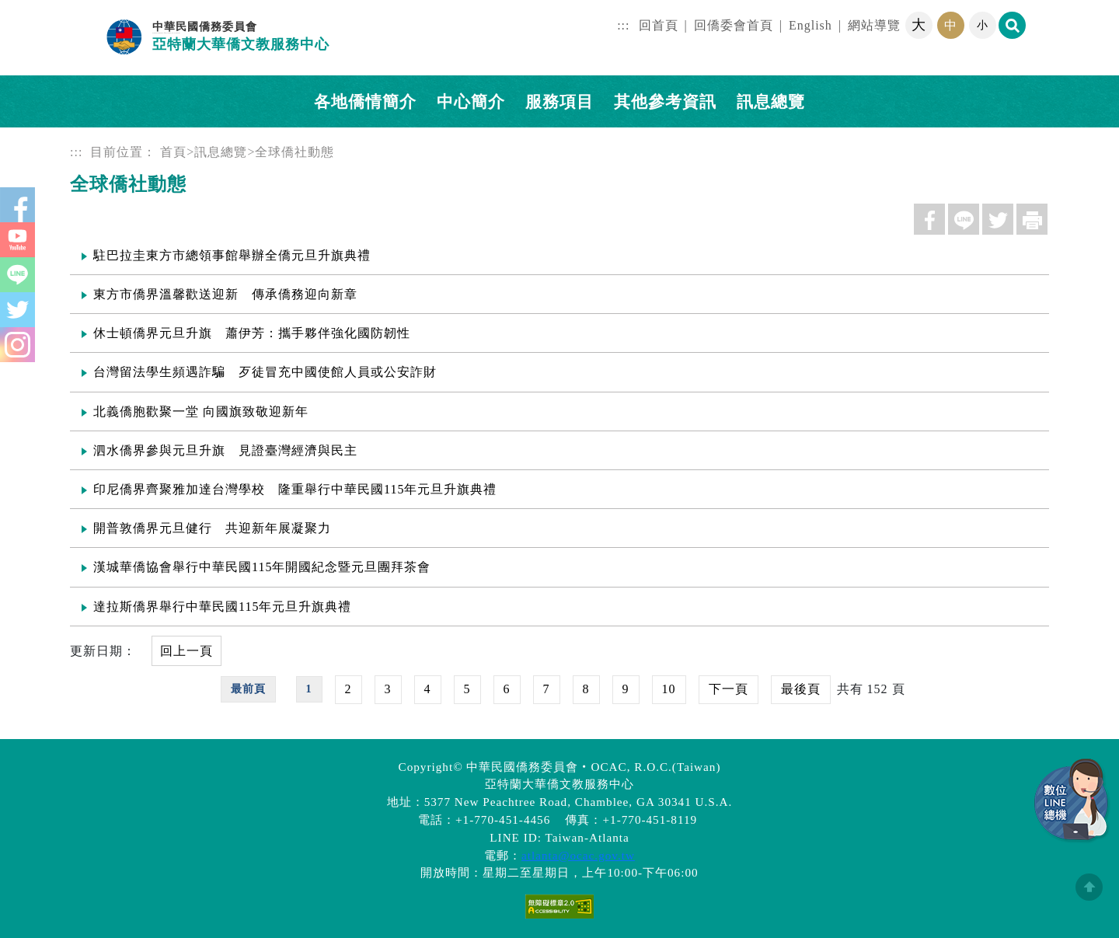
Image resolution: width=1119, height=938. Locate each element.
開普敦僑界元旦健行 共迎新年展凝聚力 (212, 528)
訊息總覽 (220, 152)
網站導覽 (874, 25)
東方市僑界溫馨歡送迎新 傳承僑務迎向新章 (225, 294)
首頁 (173, 152)
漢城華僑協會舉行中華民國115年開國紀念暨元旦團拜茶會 (262, 567)
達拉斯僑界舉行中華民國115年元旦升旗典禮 (222, 606)
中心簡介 (471, 101)
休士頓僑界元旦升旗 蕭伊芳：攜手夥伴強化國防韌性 (251, 333)
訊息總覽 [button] (771, 101)
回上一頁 (186, 650)
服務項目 (559, 101)
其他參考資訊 (665, 101)
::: (623, 25)
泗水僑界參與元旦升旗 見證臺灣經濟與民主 (225, 450)
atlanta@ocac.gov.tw (578, 855)
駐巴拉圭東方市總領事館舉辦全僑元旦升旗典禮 (232, 255)
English (810, 25)
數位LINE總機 (1072, 801)
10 (669, 689)
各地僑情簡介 (365, 101)
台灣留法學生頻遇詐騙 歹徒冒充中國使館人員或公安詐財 (265, 371)
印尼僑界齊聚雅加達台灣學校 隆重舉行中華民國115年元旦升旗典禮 (295, 489)
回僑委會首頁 (733, 25)
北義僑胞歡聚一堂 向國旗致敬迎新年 (201, 411)
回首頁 (658, 25)
